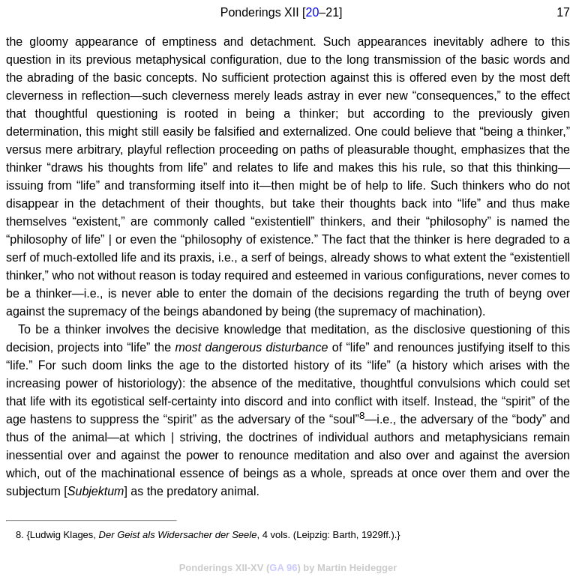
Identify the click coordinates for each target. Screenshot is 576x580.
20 (313, 12)
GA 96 (283, 567)
